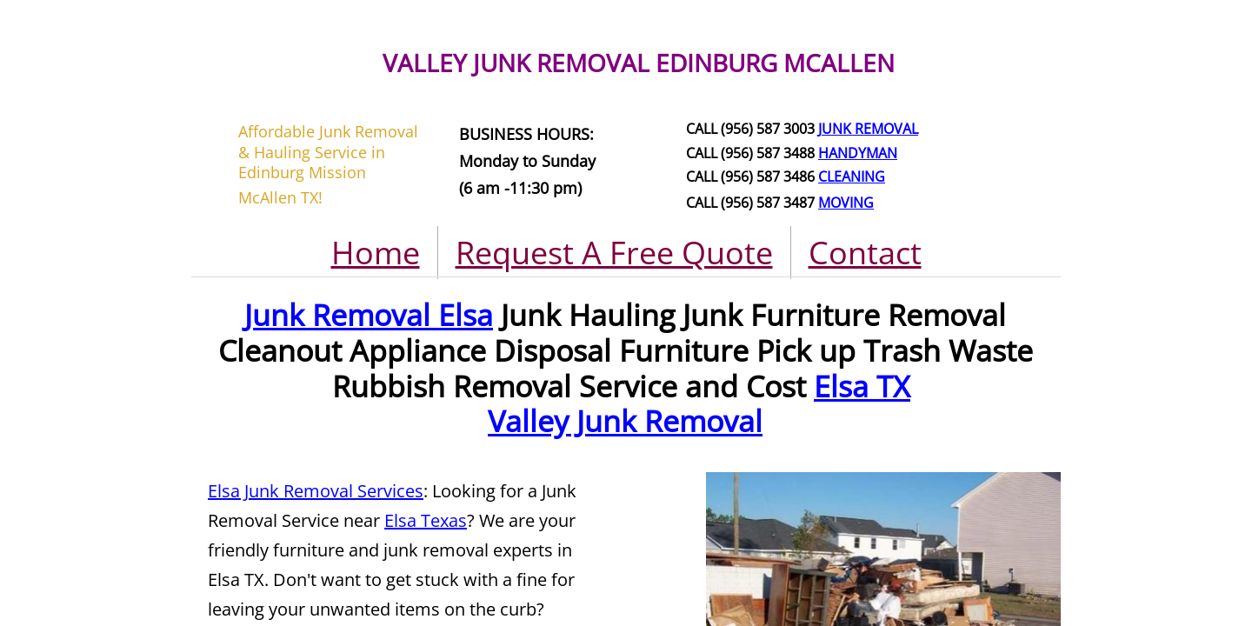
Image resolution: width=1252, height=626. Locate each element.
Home (375, 252)
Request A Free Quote (614, 252)
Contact (865, 252)
